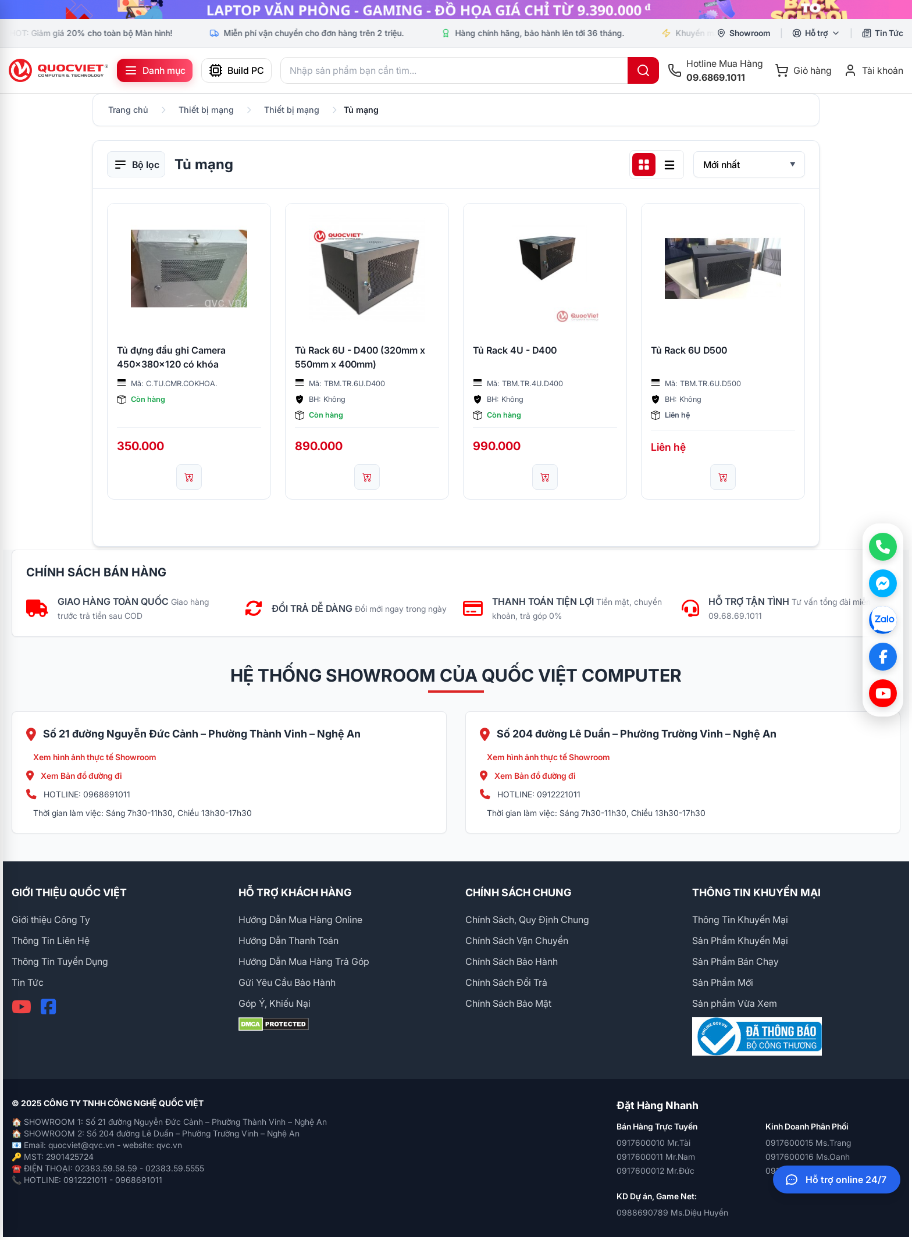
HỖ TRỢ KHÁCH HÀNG (294, 892)
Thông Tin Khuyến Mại (740, 919)
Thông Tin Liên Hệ (51, 940)
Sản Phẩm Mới (722, 982)
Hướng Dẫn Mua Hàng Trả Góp (303, 961)
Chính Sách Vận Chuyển (516, 940)
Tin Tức (28, 982)
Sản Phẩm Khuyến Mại (740, 940)
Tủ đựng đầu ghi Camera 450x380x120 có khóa (171, 357)
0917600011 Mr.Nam (656, 1156)
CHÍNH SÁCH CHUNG (518, 892)
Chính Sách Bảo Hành (511, 961)
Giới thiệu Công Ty (51, 919)
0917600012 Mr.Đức (655, 1170)
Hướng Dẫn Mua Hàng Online (300, 919)
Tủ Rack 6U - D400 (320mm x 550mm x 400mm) (360, 357)
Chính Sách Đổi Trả (506, 982)
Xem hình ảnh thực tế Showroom (94, 757)
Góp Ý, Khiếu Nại (274, 1003)
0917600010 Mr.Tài (653, 1143)
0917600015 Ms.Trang (808, 1143)
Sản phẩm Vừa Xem (734, 1003)
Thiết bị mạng (206, 110)
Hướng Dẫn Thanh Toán (288, 940)
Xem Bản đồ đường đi (74, 776)
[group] (456, 9)
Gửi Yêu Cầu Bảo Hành (287, 982)
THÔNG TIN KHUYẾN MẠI (756, 892)
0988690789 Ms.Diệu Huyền (672, 1212)
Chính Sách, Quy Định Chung (527, 919)
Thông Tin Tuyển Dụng (60, 961)
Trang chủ (128, 110)
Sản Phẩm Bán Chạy (735, 961)
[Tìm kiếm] (643, 70)
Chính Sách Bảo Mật (508, 1003)
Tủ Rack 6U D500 (689, 350)
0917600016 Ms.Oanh (807, 1156)
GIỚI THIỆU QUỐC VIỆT (69, 892)
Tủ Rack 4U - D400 (515, 350)
